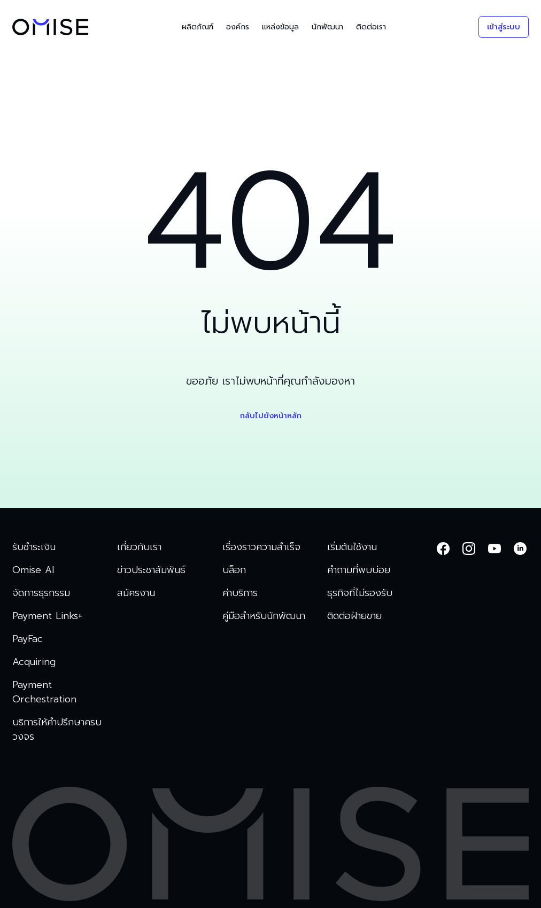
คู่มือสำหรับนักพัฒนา (263, 616)
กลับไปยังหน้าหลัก (271, 415)
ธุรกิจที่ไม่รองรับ (359, 593)
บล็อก (234, 570)
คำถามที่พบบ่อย (358, 570)
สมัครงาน (136, 593)
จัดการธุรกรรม (41, 593)
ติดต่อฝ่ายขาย (354, 616)
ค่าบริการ (240, 593)
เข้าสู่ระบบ (503, 27)
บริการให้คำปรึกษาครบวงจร (57, 729)
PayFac (27, 639)
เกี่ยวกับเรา (139, 547)
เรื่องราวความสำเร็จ (261, 547)
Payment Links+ (47, 616)
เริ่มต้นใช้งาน (352, 547)
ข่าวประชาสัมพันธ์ (151, 570)
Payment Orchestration (44, 692)
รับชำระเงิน (34, 547)
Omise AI (33, 570)
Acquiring (34, 662)
